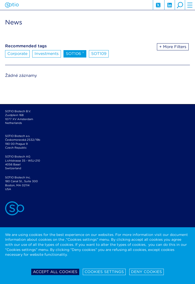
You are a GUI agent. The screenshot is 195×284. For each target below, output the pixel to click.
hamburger (190, 5)
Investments (47, 53)
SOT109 (98, 53)
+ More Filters (172, 46)
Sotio (12, 5)
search (180, 5)
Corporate (17, 53)
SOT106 (75, 53)
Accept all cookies (55, 271)
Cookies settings (104, 271)
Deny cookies (146, 271)
